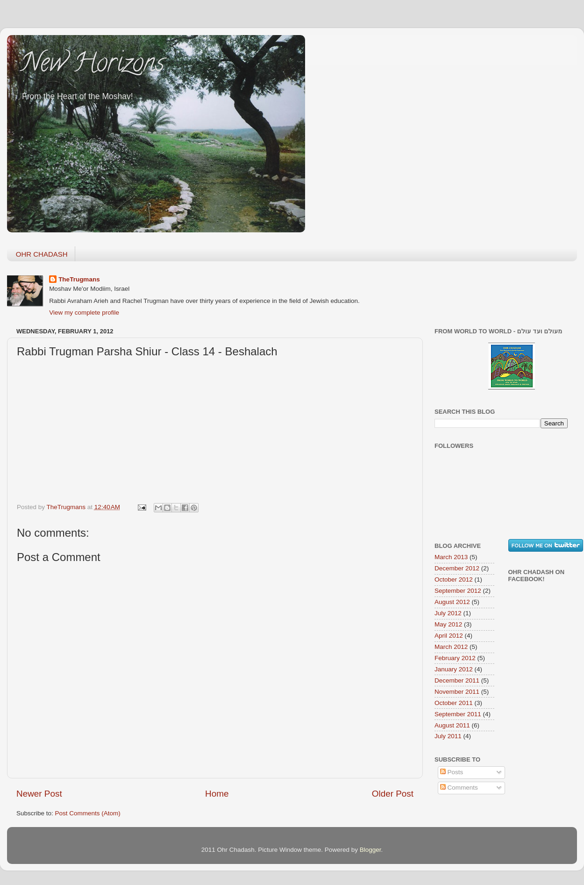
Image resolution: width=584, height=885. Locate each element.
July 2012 (448, 613)
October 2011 (453, 702)
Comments (459, 787)
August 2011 (452, 725)
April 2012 (448, 635)
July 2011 (448, 736)
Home (216, 794)
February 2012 (455, 658)
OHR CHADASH (42, 254)
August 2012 (452, 601)
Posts (451, 772)
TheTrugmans (79, 279)
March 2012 (451, 646)
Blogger (370, 849)
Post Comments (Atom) (88, 813)
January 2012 (453, 669)
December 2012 (456, 568)
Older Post (392, 794)
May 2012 (448, 624)
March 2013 (451, 557)
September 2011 (457, 714)
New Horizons (92, 65)
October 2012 (453, 579)
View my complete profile (84, 312)
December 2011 (456, 680)
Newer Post (39, 794)
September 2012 (457, 590)
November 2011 (456, 691)
